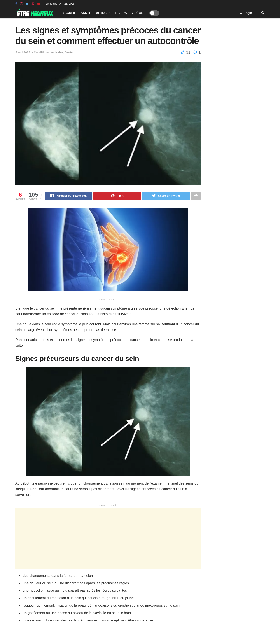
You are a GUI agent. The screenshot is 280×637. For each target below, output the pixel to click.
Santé (86, 13)
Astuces (103, 13)
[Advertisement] (108, 539)
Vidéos (137, 13)
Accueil (69, 13)
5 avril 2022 (22, 52)
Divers (121, 13)
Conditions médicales (48, 52)
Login (246, 13)
